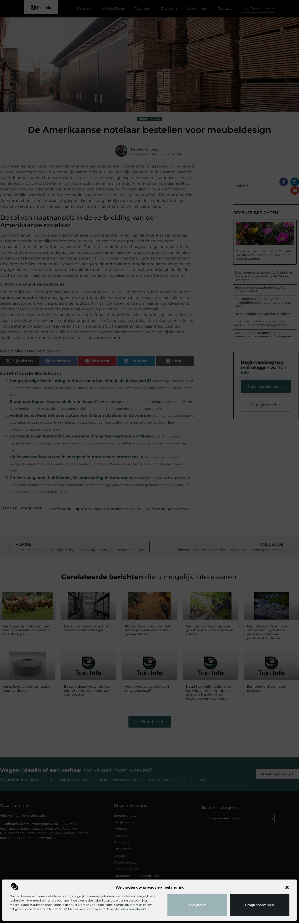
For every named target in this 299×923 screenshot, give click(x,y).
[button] (287, 887)
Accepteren (197, 905)
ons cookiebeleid (133, 909)
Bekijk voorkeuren (259, 905)
